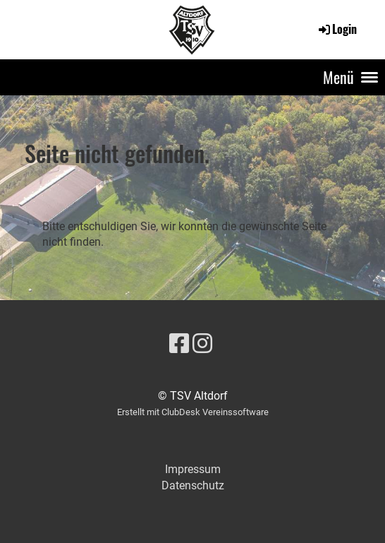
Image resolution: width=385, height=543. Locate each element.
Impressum (193, 469)
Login (337, 28)
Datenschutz (192, 485)
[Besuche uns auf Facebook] (179, 343)
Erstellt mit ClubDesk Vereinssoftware (193, 412)
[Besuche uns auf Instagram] (202, 343)
